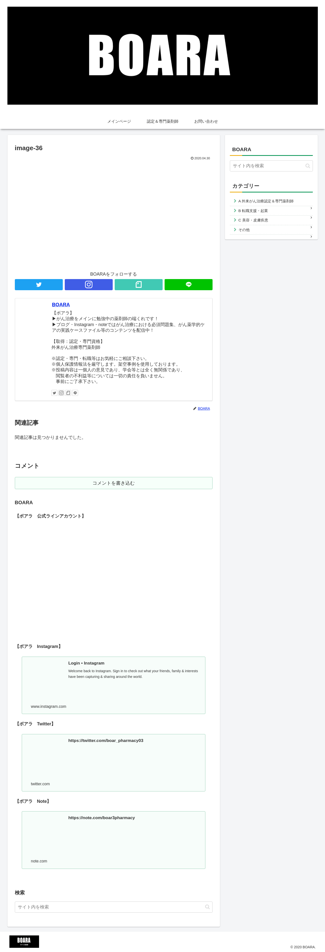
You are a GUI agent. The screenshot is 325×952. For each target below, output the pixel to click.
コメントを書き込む (113, 483)
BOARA (61, 304)
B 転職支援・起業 (253, 211)
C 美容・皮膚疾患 (253, 220)
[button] (207, 906)
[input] (114, 906)
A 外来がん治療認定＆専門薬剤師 (266, 201)
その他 (244, 230)
